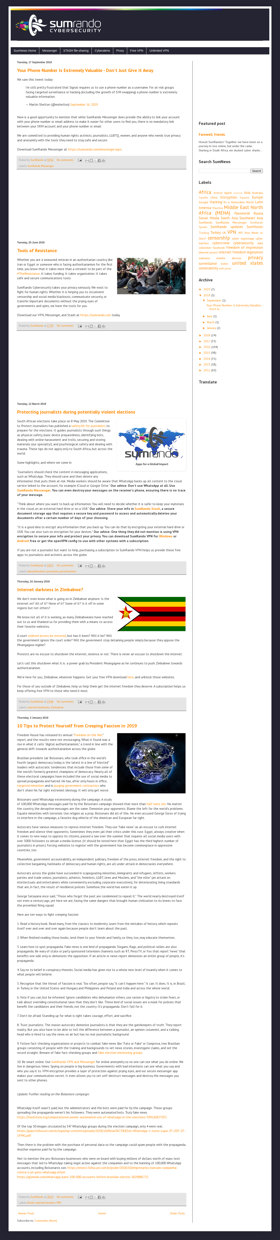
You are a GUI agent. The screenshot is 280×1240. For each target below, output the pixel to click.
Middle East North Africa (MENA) (231, 210)
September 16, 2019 (84, 104)
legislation (255, 252)
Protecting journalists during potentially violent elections (76, 412)
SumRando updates (227, 226)
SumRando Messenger (41, 166)
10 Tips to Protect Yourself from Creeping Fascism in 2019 (77, 726)
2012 (207, 370)
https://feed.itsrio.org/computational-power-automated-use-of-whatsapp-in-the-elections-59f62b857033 (92, 1117)
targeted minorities (30, 785)
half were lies (156, 804)
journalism (52, 571)
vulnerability (208, 268)
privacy (255, 257)
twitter (224, 263)
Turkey (215, 232)
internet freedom (45, 1202)
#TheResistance (28, 273)
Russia (258, 213)
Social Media (209, 218)
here (130, 677)
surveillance (208, 263)
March (211, 322)
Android (23, 541)
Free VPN (136, 50)
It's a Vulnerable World (238, 202)
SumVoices (255, 226)
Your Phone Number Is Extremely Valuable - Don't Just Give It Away (85, 70)
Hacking (216, 202)
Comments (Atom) (45, 1220)
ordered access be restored (47, 635)
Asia (247, 192)
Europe (257, 197)
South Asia (229, 218)
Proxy (120, 50)
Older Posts (177, 1213)
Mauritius (217, 208)
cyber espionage (243, 238)
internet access (208, 252)
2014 (207, 359)
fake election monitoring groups (120, 1052)
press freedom (68, 571)
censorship (219, 238)
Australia (257, 193)
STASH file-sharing (75, 50)
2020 (207, 289)
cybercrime (221, 243)
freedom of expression (244, 247)
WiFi (240, 232)
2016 (207, 347)
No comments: (65, 160)
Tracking (204, 232)
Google (203, 202)
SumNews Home (25, 50)
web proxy (225, 268)
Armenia (238, 193)
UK (224, 233)
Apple (228, 193)
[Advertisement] (101, 205)
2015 (207, 353)
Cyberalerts (102, 50)
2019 (207, 295)
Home (102, 1213)
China (214, 197)
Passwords (242, 213)
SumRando (205, 222)
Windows (165, 536)
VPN (58, 1202)
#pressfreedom (36, 571)
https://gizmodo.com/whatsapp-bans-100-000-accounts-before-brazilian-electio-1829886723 (82, 1177)
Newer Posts (26, 1213)
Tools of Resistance (37, 250)
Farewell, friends (212, 134)
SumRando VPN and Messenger (73, 1062)
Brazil (31, 1202)
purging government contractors (76, 785)
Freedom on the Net (88, 735)
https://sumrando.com (95, 315)
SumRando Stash (147, 508)
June (210, 316)
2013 (207, 364)
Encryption (228, 197)
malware (204, 258)
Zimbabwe (57, 707)
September (214, 300)
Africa (205, 192)
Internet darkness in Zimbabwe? (50, 589)
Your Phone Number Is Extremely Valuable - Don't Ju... (234, 307)
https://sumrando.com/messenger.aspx (95, 149)
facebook (219, 248)
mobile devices (229, 258)
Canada (203, 197)
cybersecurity (243, 243)
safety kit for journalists (88, 426)
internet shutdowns (39, 707)
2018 (207, 335)
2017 (207, 341)
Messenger (49, 50)
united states (247, 263)
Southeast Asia (251, 218)
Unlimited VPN (159, 50)
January (212, 328)
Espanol (244, 197)
